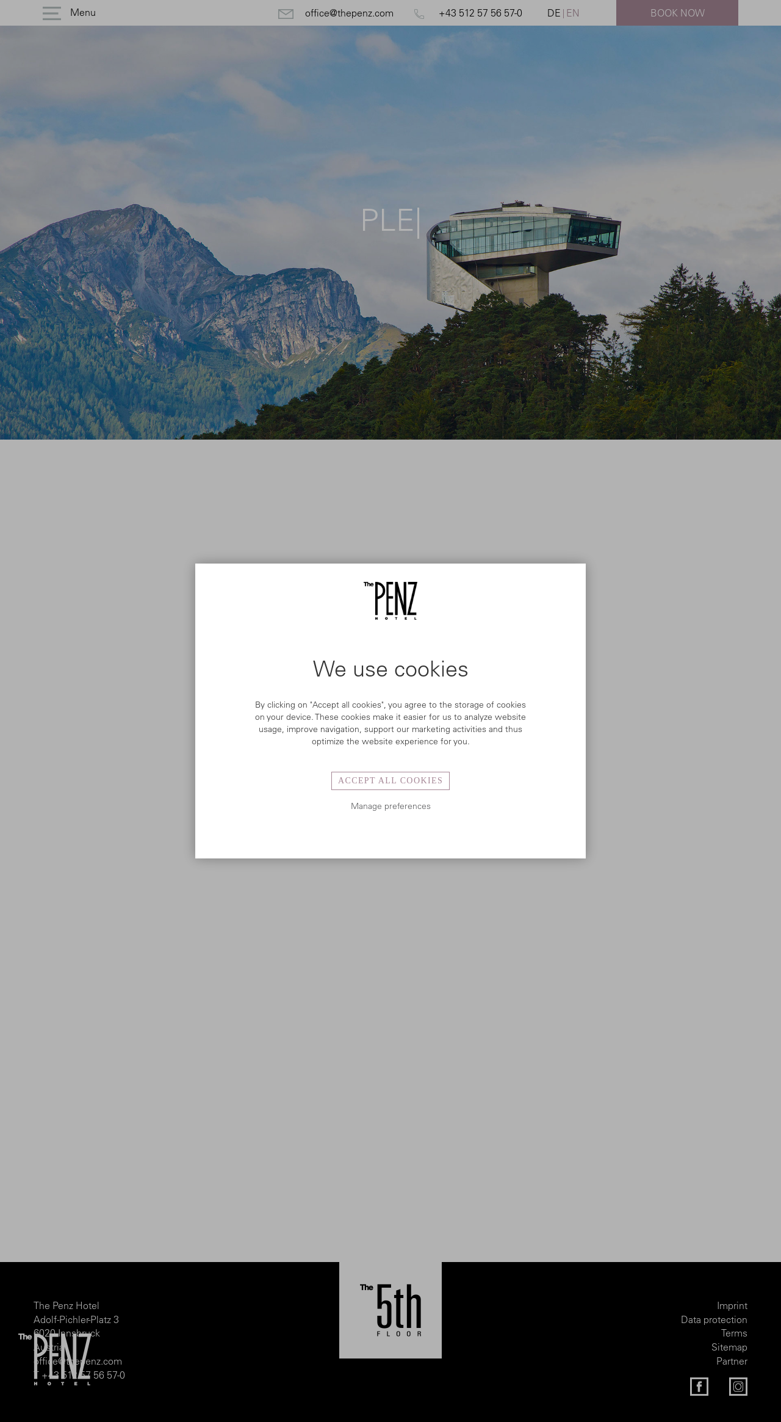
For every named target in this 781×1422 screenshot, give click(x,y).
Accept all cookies (390, 780)
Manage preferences (391, 805)
